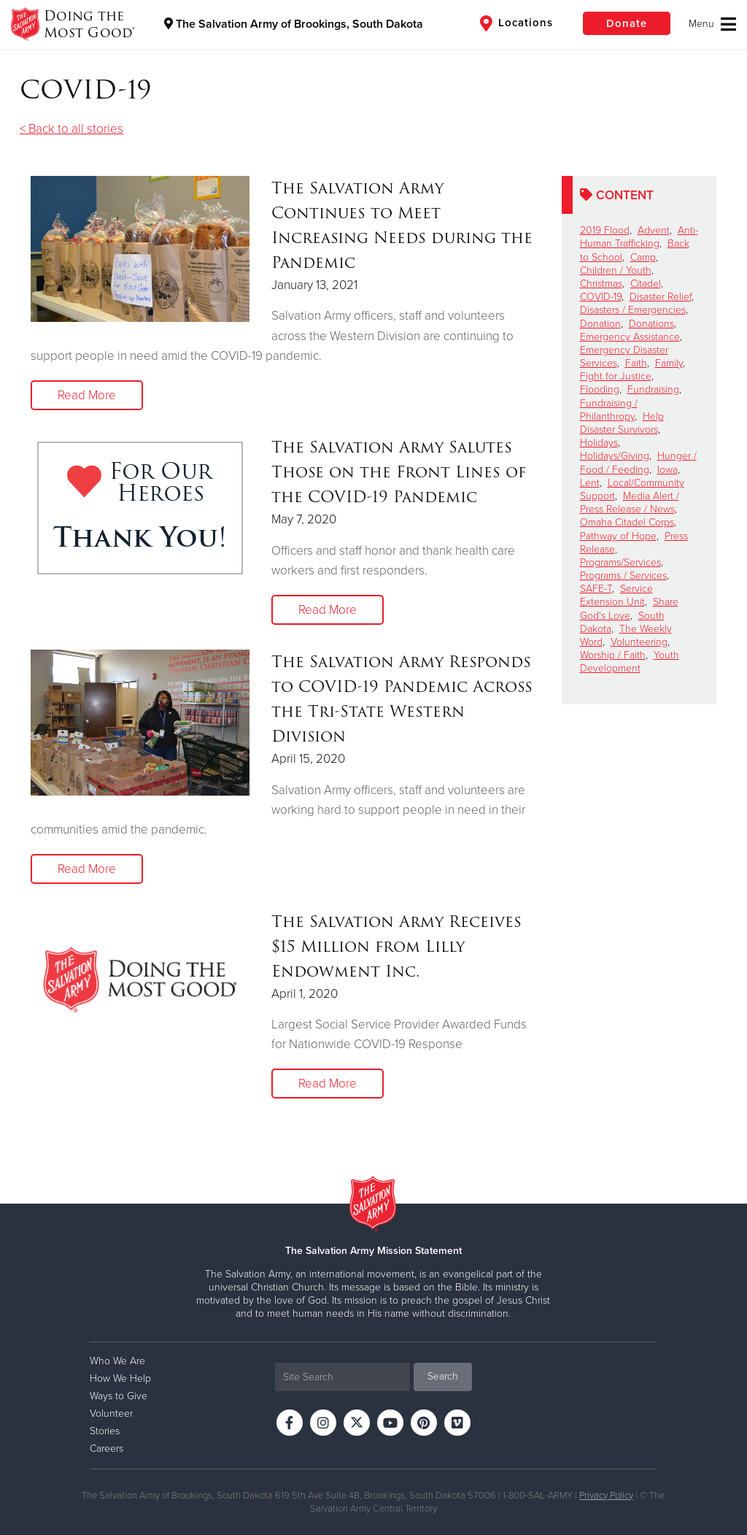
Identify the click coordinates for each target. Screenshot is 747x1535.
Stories (105, 1431)
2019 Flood (605, 230)
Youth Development (629, 661)
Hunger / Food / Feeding (638, 462)
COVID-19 (601, 297)
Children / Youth (615, 270)
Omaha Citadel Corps (627, 522)
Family (669, 363)
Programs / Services (623, 575)
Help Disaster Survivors (622, 423)
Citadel (645, 283)
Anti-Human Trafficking (639, 237)
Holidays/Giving (614, 456)
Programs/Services (620, 562)
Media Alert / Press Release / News (629, 502)
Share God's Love (629, 608)
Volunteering (639, 642)
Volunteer (111, 1413)
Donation (600, 324)
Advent (654, 230)
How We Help (120, 1378)
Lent (590, 483)
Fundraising (653, 389)
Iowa (667, 469)
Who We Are (117, 1361)
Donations (651, 324)
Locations (516, 23)
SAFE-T (596, 588)
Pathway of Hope (618, 536)
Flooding (599, 389)
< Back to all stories (71, 128)
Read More (87, 395)
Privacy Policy (606, 1495)
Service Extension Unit (616, 595)
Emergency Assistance (630, 337)
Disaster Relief (661, 297)
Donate (626, 23)
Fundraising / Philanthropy (609, 410)
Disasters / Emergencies (633, 310)
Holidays (599, 442)
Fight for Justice (615, 376)
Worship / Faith (613, 655)
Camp (643, 257)
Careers (106, 1448)
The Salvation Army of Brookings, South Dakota (293, 24)
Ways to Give (118, 1396)
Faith (636, 363)
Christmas (601, 283)
